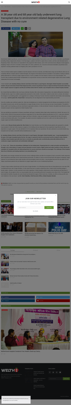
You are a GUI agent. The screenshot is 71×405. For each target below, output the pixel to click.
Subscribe (49, 207)
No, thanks (35, 211)
